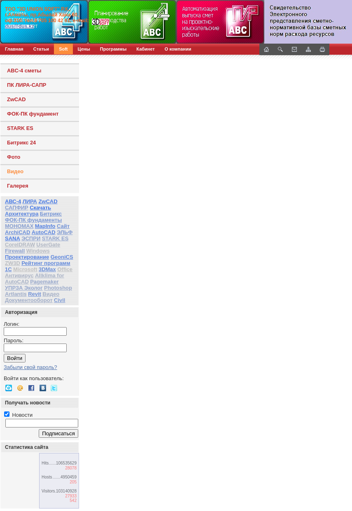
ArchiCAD (17, 232)
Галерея (17, 186)
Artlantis (16, 294)
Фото (13, 157)
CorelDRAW (20, 245)
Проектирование (27, 257)
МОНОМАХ (19, 226)
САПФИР (16, 207)
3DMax (47, 269)
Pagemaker (44, 282)
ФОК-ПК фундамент (32, 114)
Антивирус (19, 275)
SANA (12, 238)
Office (64, 269)
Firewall (15, 251)
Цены (84, 48)
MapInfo (45, 226)
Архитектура (21, 214)
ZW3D (12, 263)
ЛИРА (30, 201)
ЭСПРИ (30, 238)
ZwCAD (16, 99)
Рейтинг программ (45, 263)
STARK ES (20, 128)
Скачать (40, 207)
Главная (14, 48)
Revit (34, 294)
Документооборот (29, 300)
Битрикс (51, 214)
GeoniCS (62, 257)
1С (8, 269)
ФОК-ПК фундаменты (33, 220)
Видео (15, 171)
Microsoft (25, 269)
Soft (63, 48)
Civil (59, 300)
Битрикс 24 (21, 142)
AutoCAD (44, 232)
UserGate (48, 245)
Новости (18, 415)
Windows (38, 251)
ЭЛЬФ (64, 232)
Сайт (63, 226)
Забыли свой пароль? (30, 367)
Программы (113, 48)
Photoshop (58, 288)
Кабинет (145, 48)
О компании (178, 48)
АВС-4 (13, 201)
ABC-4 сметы (24, 70)
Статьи (41, 48)
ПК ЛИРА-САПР (26, 85)
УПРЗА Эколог (24, 288)
